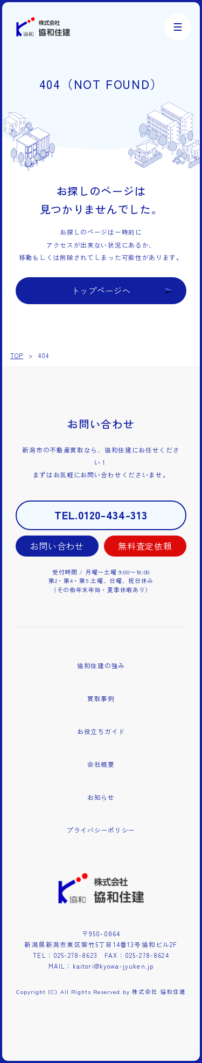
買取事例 (101, 698)
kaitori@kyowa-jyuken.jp (113, 966)
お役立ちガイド (101, 731)
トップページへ (101, 290)
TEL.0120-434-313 (100, 515)
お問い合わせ (57, 545)
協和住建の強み (101, 665)
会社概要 (101, 764)
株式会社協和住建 (43, 27)
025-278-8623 (75, 955)
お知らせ (101, 797)
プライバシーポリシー (101, 830)
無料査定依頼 (145, 545)
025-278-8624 (147, 955)
